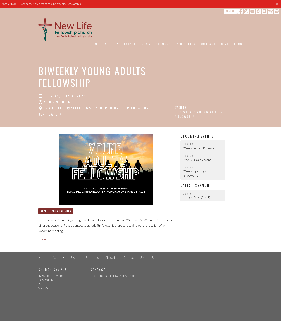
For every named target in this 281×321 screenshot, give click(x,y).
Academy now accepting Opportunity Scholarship (51, 4)
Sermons (163, 44)
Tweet (43, 239)
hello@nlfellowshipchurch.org (118, 275)
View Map (44, 288)
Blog (238, 44)
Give (225, 44)
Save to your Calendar (56, 211)
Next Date (50, 114)
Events (130, 44)
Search (230, 11)
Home (95, 44)
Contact (208, 44)
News (146, 44)
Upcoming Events (197, 136)
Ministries (186, 44)
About (112, 44)
